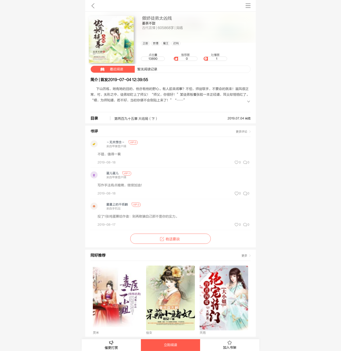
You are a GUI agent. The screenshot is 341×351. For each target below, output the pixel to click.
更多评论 (241, 131)
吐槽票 (215, 57)
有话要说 (170, 239)
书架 (248, 5)
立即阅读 (170, 345)
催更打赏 (111, 345)
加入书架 (229, 345)
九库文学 (92, 5)
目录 (94, 118)
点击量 (153, 57)
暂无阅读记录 (124, 69)
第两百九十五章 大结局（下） (136, 119)
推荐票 (185, 57)
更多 (244, 255)
